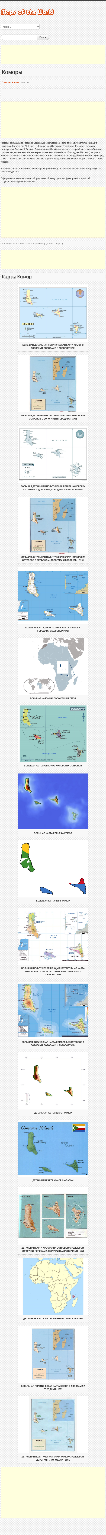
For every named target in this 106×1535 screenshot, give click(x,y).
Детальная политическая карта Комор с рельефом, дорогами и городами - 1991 (53, 1458)
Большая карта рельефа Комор (53, 833)
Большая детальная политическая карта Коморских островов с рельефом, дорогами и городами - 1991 (53, 558)
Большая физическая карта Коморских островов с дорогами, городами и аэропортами (52, 1044)
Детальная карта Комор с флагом (53, 1180)
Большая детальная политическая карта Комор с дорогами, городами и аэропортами (53, 346)
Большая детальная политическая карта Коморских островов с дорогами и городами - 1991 (53, 417)
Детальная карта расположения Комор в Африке (53, 1318)
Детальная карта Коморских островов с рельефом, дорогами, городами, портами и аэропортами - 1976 (52, 1249)
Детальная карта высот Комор (53, 1113)
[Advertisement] (53, 54)
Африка (15, 82)
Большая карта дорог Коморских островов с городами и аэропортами (53, 629)
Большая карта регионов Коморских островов (53, 766)
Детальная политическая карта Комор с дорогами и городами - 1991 (53, 1387)
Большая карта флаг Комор (53, 901)
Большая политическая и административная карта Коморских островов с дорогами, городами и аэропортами (53, 971)
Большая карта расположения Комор (53, 698)
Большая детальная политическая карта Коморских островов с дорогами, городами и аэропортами (53, 488)
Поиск (42, 37)
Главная (6, 82)
